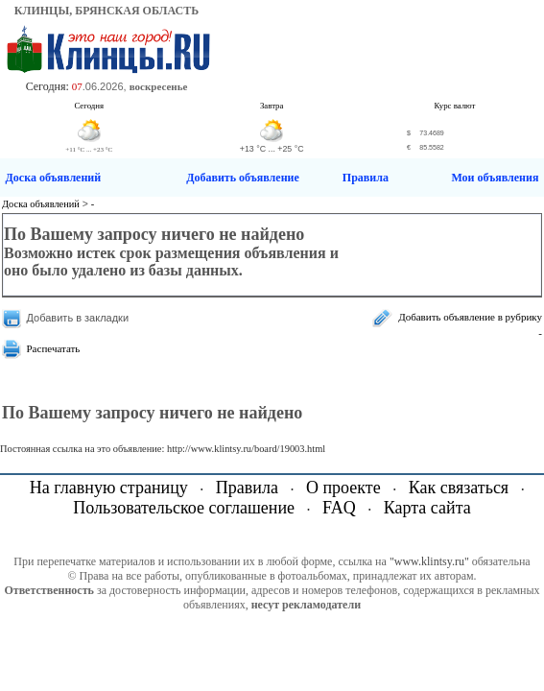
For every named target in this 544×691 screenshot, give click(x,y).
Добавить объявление (242, 177)
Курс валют (455, 105)
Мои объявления (494, 177)
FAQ (339, 507)
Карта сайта (427, 507)
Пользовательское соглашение (184, 507)
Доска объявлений (54, 177)
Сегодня (89, 105)
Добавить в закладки (78, 317)
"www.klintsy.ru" (429, 561)
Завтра (272, 105)
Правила (366, 177)
